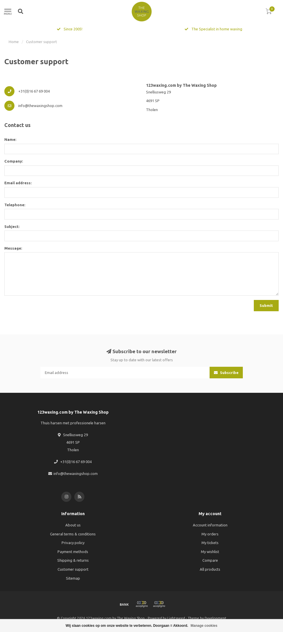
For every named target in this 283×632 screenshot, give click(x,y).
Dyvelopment (215, 618)
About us (73, 525)
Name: (10, 139)
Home (14, 42)
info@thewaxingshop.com (75, 473)
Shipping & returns (73, 560)
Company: (13, 161)
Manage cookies (203, 626)
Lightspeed (176, 618)
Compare (210, 560)
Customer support (73, 569)
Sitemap (73, 578)
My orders (210, 534)
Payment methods (73, 552)
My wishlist (210, 552)
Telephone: (14, 205)
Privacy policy (73, 543)
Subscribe (226, 373)
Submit (266, 305)
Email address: (18, 183)
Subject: (11, 226)
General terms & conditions (73, 534)
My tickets (210, 543)
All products (210, 569)
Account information (210, 525)
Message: (13, 248)
